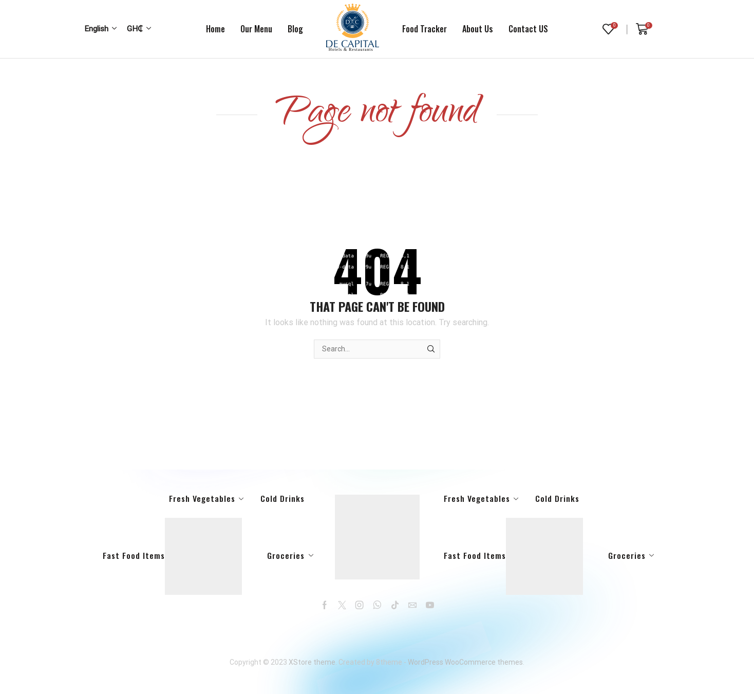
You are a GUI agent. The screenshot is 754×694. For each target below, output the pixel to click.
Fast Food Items (172, 556)
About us (477, 29)
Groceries (286, 555)
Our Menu (256, 29)
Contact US (528, 29)
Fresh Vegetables (202, 498)
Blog (295, 29)
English (96, 28)
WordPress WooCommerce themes (465, 662)
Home (215, 29)
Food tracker (424, 29)
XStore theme (312, 662)
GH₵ (135, 28)
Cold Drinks (282, 498)
